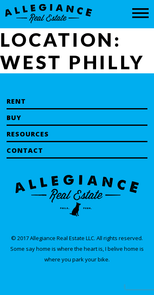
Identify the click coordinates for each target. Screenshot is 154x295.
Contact (25, 150)
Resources (28, 133)
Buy (14, 117)
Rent (16, 101)
